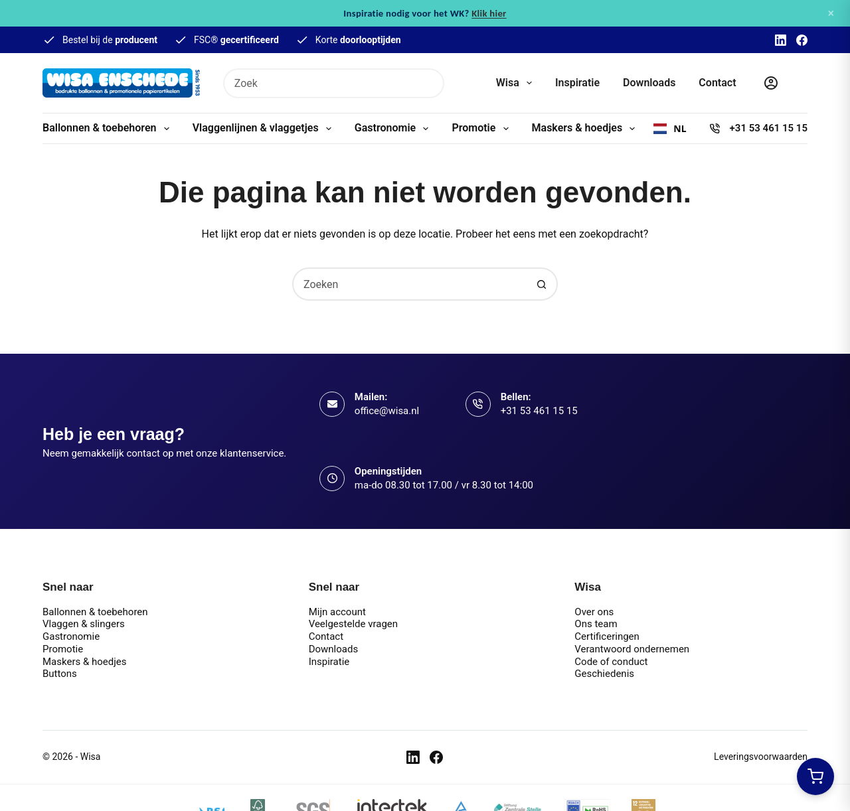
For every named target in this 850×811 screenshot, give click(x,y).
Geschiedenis (604, 674)
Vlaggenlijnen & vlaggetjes (265, 129)
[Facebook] (802, 40)
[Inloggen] (771, 83)
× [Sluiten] (830, 13)
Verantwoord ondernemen (631, 649)
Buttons (59, 674)
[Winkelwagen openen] (815, 776)
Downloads (649, 82)
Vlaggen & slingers (83, 624)
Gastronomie (394, 129)
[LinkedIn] (780, 40)
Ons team (595, 624)
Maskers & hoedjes (586, 129)
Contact (717, 82)
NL (669, 129)
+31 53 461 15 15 (769, 128)
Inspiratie (577, 82)
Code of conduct (610, 662)
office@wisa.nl (387, 411)
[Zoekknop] (429, 83)
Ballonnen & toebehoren (108, 129)
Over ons (594, 612)
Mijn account (337, 612)
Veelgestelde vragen (353, 624)
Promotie (482, 129)
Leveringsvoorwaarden (761, 756)
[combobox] (320, 83)
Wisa (516, 83)
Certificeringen (606, 636)
